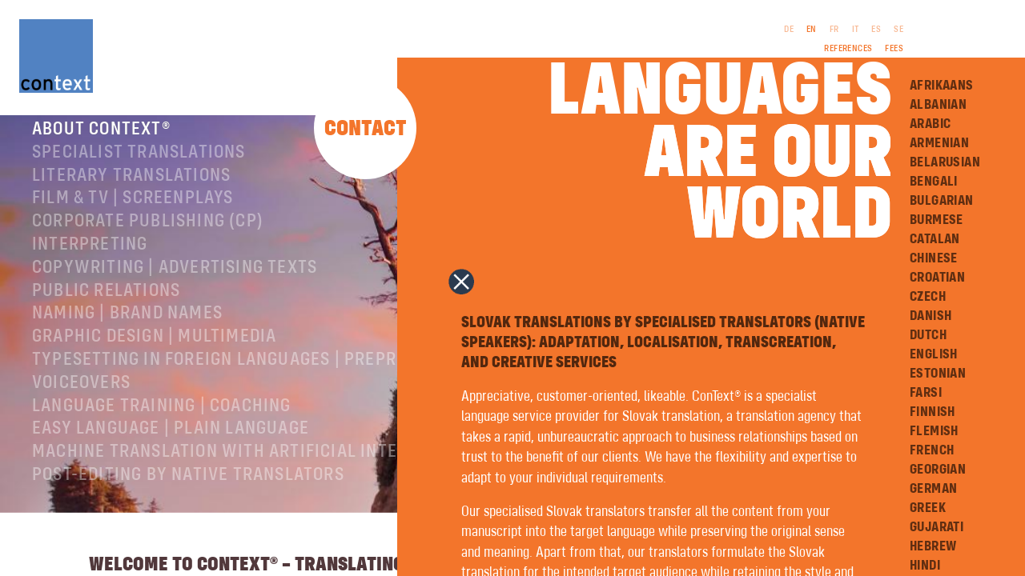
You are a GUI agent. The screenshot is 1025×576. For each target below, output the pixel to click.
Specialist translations (139, 170)
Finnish (932, 412)
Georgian (938, 469)
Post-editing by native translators (188, 492)
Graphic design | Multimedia (154, 354)
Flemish (934, 431)
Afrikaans (942, 85)
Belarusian (945, 162)
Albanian (938, 105)
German (933, 489)
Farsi (926, 393)
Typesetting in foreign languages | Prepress (229, 377)
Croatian (937, 277)
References (848, 49)
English (934, 354)
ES (876, 29)
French (932, 450)
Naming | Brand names (127, 331)
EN (811, 29)
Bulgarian (942, 201)
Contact (365, 129)
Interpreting (89, 262)
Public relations (106, 308)
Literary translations (131, 193)
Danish (930, 316)
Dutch (928, 335)
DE (789, 29)
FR (834, 29)
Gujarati (936, 527)
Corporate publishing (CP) (147, 239)
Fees (894, 49)
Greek (928, 508)
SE (898, 29)
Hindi (925, 565)
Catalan (935, 239)
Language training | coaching (161, 424)
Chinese (934, 258)
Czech (928, 297)
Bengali (934, 181)
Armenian (939, 143)
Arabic (930, 124)
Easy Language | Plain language (170, 446)
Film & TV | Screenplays (133, 216)
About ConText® (101, 147)
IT (855, 29)
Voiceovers (81, 400)
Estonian (938, 373)
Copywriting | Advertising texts (174, 285)
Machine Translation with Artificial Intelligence (252, 469)
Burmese (936, 220)
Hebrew (933, 546)
